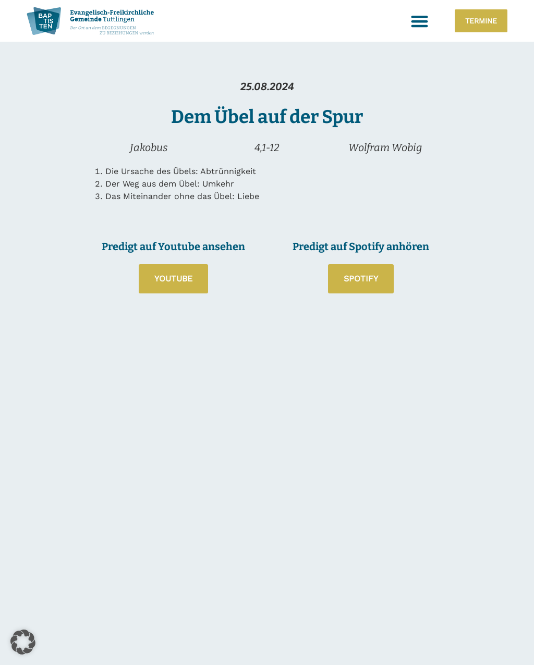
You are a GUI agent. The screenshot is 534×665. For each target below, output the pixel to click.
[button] (420, 21)
